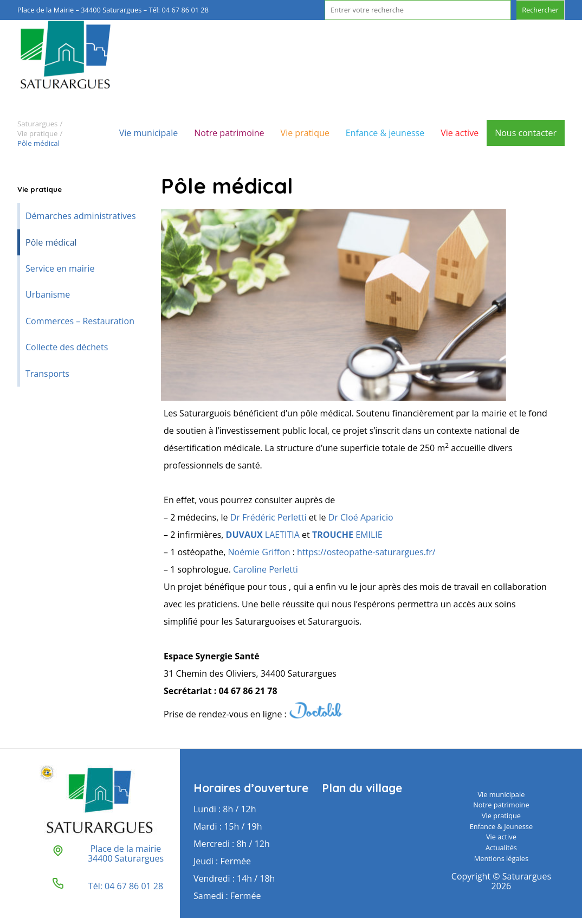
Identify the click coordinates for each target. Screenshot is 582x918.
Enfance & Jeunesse (501, 826)
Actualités (501, 847)
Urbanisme (47, 294)
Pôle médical (51, 242)
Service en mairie (59, 268)
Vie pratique (305, 133)
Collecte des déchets (66, 347)
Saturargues (37, 124)
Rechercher (540, 10)
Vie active (459, 133)
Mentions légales (501, 858)
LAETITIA (263, 535)
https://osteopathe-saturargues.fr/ (366, 552)
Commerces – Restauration (79, 321)
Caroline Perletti (266, 569)
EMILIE (347, 535)
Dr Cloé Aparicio (360, 517)
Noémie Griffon (259, 552)
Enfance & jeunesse (385, 133)
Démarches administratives (80, 216)
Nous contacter (526, 133)
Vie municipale (148, 133)
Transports (47, 374)
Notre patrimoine (229, 133)
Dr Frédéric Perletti (268, 517)
